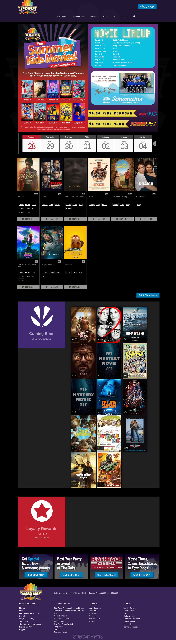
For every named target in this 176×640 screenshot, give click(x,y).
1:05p (74, 205)
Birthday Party (129, 616)
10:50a (45, 205)
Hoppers (22, 630)
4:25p (122, 205)
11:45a (27, 205)
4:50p (57, 205)
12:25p (51, 273)
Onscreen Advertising (132, 619)
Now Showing (62, 16)
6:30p (21, 212)
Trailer (28, 219)
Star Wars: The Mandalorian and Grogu (69, 608)
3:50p (57, 273)
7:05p (128, 205)
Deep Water (58, 627)
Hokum (57, 629)
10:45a (21, 205)
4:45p (34, 276)
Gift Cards (128, 624)
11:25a (68, 205)
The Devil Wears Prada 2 (63, 624)
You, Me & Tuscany (26, 619)
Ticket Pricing (129, 611)
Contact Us (93, 611)
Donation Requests (131, 627)
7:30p (92, 208)
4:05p (81, 273)
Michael (22, 608)
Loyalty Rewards (130, 608)
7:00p (27, 212)
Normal (22, 616)
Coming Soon (79, 16)
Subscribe (93, 613)
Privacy (92, 621)
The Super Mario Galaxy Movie (31, 624)
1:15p (34, 273)
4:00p (81, 205)
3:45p (27, 276)
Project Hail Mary (25, 627)
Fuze (21, 611)
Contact (125, 16)
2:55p (98, 205)
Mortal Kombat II (60, 616)
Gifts (114, 16)
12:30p (92, 205)
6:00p (34, 208)
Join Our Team (94, 619)
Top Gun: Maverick (61, 632)
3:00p (21, 208)
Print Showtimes (148, 295)
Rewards (93, 16)
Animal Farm (59, 621)
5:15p (104, 205)
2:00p (115, 205)
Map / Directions (95, 608)
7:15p (21, 280)
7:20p (139, 205)
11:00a (45, 273)
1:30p (34, 205)
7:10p (45, 208)
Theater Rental (129, 621)
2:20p (51, 205)
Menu (105, 16)
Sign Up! (147, 6)
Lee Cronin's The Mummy (29, 613)
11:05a (68, 273)
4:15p (27, 208)
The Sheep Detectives (62, 619)
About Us (92, 616)
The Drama (23, 621)
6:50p (68, 208)
